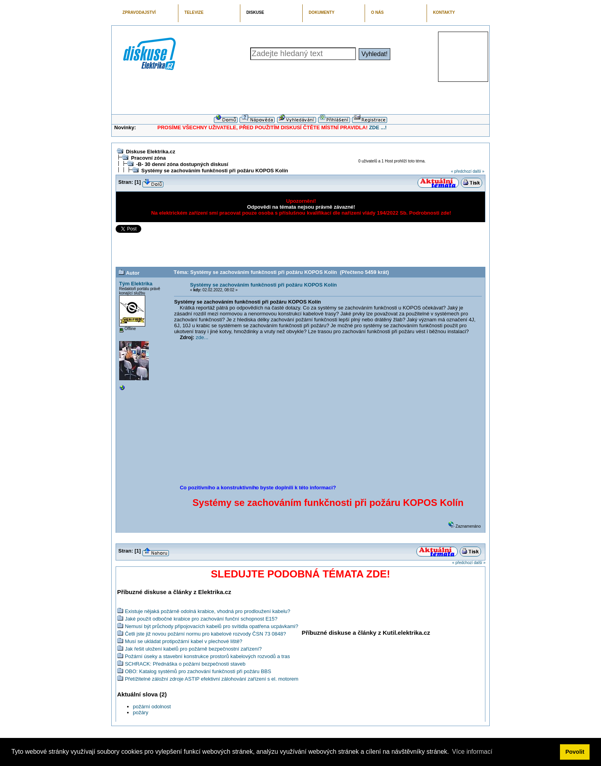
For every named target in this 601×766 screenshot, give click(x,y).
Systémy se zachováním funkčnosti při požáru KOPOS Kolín (214, 171)
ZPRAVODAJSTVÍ (138, 12)
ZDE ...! (378, 127)
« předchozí (461, 171)
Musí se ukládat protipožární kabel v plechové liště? (183, 641)
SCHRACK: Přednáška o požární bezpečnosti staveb (185, 664)
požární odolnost (152, 706)
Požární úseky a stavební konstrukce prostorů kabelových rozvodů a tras (207, 656)
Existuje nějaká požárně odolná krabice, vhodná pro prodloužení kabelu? (207, 611)
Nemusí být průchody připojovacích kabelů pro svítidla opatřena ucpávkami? (211, 626)
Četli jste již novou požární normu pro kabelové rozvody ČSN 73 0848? (205, 634)
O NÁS (377, 12)
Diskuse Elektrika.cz (150, 152)
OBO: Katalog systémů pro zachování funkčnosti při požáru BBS (198, 671)
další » (478, 171)
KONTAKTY (444, 12)
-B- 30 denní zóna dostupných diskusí (182, 164)
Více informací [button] (472, 751)
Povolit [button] (574, 752)
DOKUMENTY (321, 12)
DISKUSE (255, 12)
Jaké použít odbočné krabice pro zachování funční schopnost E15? (201, 619)
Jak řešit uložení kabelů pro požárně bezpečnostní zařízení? (193, 649)
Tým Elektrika (136, 284)
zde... (202, 337)
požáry (140, 712)
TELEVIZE (193, 12)
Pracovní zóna (148, 158)
